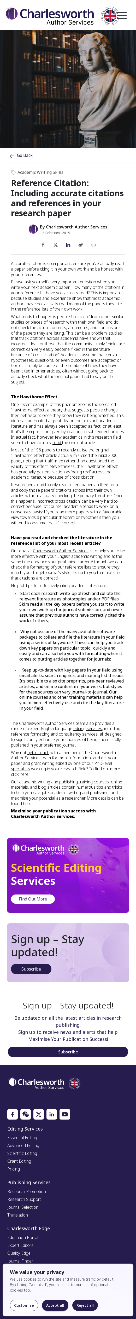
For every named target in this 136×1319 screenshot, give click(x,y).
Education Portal (22, 1237)
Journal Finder (20, 1261)
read (57, 442)
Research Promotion (26, 1191)
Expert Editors (20, 1245)
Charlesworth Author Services (60, 551)
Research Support (24, 1199)
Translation (17, 1215)
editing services (87, 728)
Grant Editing (19, 1161)
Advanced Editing (23, 1145)
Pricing (13, 1169)
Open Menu (122, 16)
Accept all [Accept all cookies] (55, 1305)
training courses (93, 782)
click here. (20, 774)
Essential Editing (22, 1137)
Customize (24, 1305)
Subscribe (31, 969)
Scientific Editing (22, 1153)
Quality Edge (19, 1253)
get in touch (38, 752)
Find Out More (33, 899)
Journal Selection (22, 1207)
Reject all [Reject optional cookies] (85, 1305)
